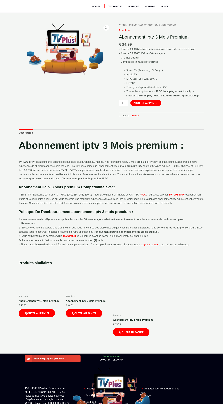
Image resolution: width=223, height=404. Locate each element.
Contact (150, 6)
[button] (65, 25)
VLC (143, 187)
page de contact (150, 237)
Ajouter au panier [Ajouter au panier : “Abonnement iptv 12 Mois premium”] (40, 287)
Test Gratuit (115, 6)
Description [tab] (33, 125)
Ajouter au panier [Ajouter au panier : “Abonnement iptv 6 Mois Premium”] (82, 287)
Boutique (133, 6)
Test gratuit (69, 228)
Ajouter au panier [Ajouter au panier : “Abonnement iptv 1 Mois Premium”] (125, 304)
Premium (134, 24)
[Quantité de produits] (135, 104)
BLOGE (164, 6)
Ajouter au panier (137, 112)
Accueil (96, 6)
